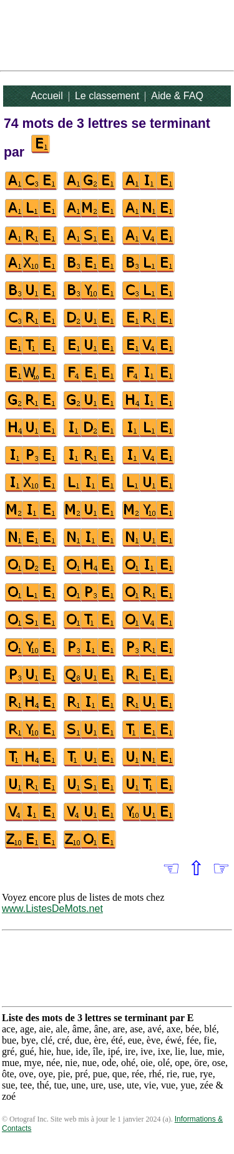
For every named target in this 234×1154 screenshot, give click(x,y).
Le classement (107, 95)
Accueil (47, 95)
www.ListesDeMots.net (52, 908)
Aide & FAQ (177, 95)
